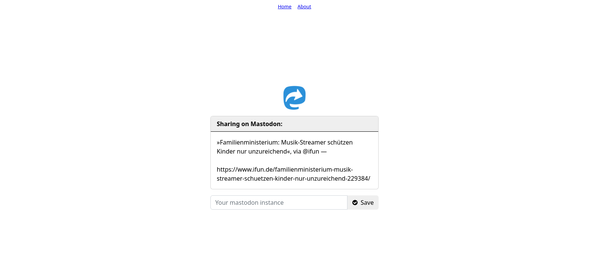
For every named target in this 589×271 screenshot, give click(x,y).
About (304, 6)
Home (284, 6)
